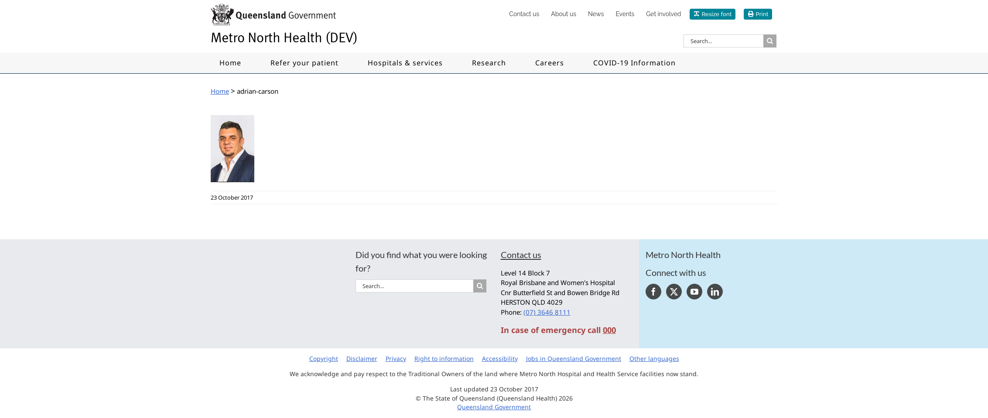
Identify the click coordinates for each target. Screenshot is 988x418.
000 (609, 330)
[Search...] (723, 41)
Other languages (654, 358)
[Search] (769, 41)
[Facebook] (653, 291)
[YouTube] (694, 291)
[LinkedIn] (715, 291)
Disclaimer (361, 358)
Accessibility (500, 358)
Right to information (444, 358)
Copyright (323, 358)
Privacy (396, 358)
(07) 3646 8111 (547, 312)
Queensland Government (494, 407)
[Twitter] (674, 291)
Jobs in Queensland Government (573, 358)
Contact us (521, 254)
